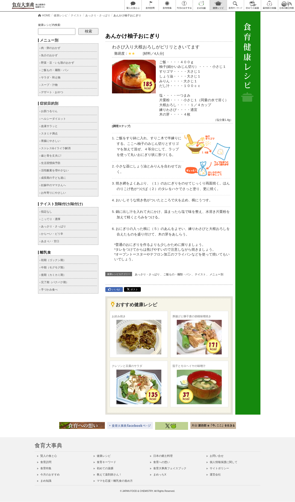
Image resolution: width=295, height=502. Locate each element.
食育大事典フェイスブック (168, 468)
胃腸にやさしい (49, 141)
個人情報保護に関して (221, 462)
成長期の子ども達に (52, 177)
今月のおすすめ (48, 474)
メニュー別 (216, 274)
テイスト (200, 274)
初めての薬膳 (103, 468)
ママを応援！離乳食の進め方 (113, 480)
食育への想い (160, 462)
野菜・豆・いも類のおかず (56, 62)
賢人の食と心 (47, 455)
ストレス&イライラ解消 (55, 148)
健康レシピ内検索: (49, 25)
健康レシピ (102, 455)
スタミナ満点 (48, 133)
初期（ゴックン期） (52, 260)
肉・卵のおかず (49, 48)
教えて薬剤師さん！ (108, 474)
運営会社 (213, 474)
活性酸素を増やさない (54, 170)
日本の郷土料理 (161, 455)
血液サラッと (48, 126)
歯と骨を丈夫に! (50, 155)
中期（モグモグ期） (52, 267)
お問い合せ (215, 455)
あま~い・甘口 (49, 241)
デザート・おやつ (51, 92)
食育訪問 (44, 462)
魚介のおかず (48, 55)
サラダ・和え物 (49, 77)
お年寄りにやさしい (52, 192)
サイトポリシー (217, 468)
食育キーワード (105, 462)
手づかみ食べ (48, 289)
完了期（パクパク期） (54, 282)
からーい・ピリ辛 (51, 233)
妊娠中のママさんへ (52, 185)
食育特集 (44, 468)
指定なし (45, 211)
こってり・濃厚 (49, 219)
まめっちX (158, 474)
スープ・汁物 (48, 84)
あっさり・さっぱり (147, 274)
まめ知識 (44, 480)
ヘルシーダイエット (52, 118)
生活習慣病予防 (49, 163)
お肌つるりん (48, 111)
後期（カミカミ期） (52, 274)
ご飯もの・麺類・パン (177, 274)
